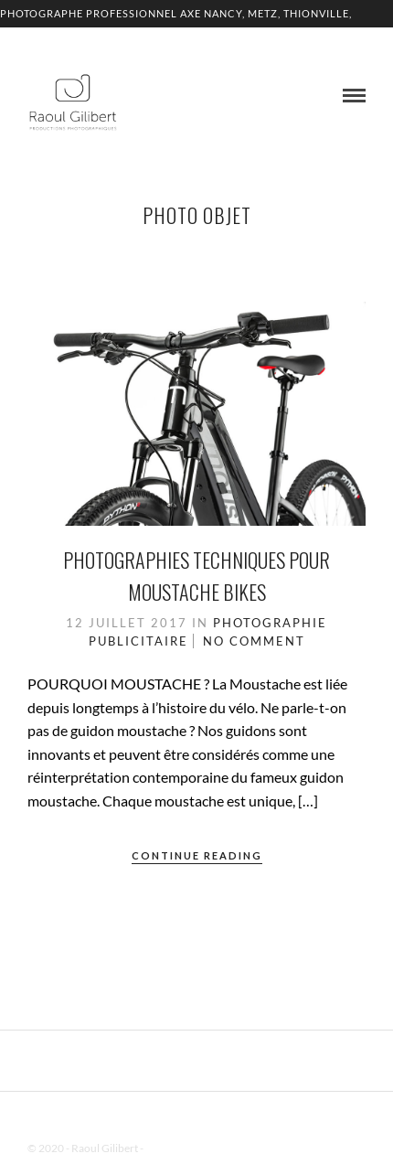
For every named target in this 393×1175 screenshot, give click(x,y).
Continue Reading (197, 855)
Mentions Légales (186, 1148)
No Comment (254, 641)
